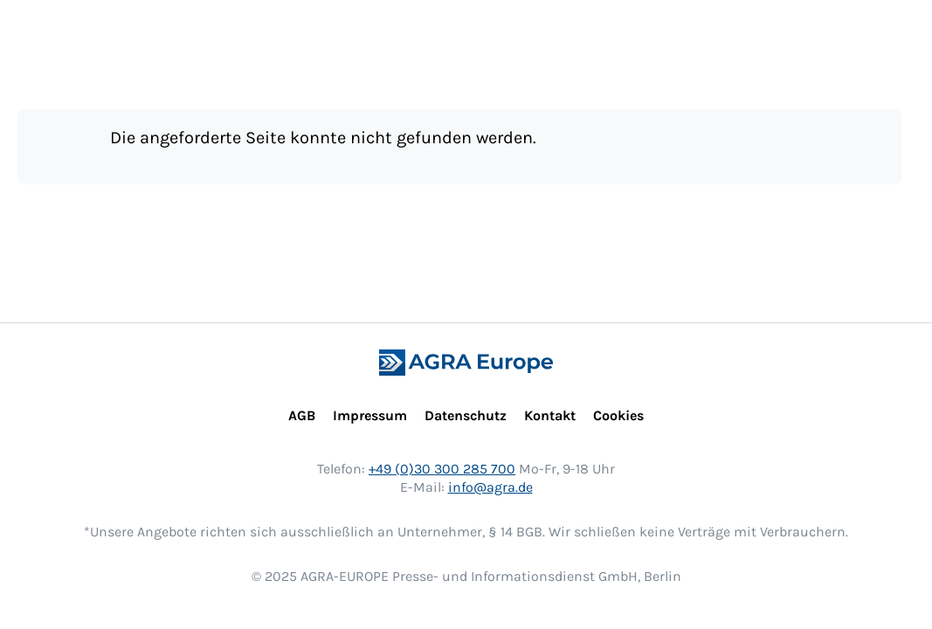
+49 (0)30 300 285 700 (442, 468)
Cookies (618, 415)
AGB (301, 415)
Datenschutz (466, 415)
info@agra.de (490, 487)
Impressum (370, 415)
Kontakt (550, 415)
